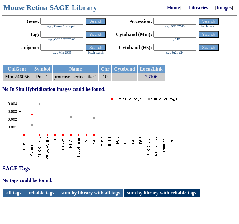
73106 (151, 76)
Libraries (198, 7)
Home (173, 7)
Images (224, 7)
